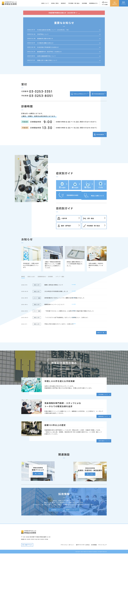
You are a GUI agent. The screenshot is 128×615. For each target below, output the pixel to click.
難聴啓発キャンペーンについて (54, 366)
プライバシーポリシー (67, 606)
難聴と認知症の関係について (53, 347)
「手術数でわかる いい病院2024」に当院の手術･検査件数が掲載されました (69, 373)
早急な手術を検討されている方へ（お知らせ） (59, 386)
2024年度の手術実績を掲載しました (56, 353)
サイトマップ (102, 606)
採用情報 (94, 606)
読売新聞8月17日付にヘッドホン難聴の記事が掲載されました (64, 360)
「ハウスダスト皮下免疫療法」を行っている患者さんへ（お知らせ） (66, 379)
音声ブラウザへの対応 (83, 606)
